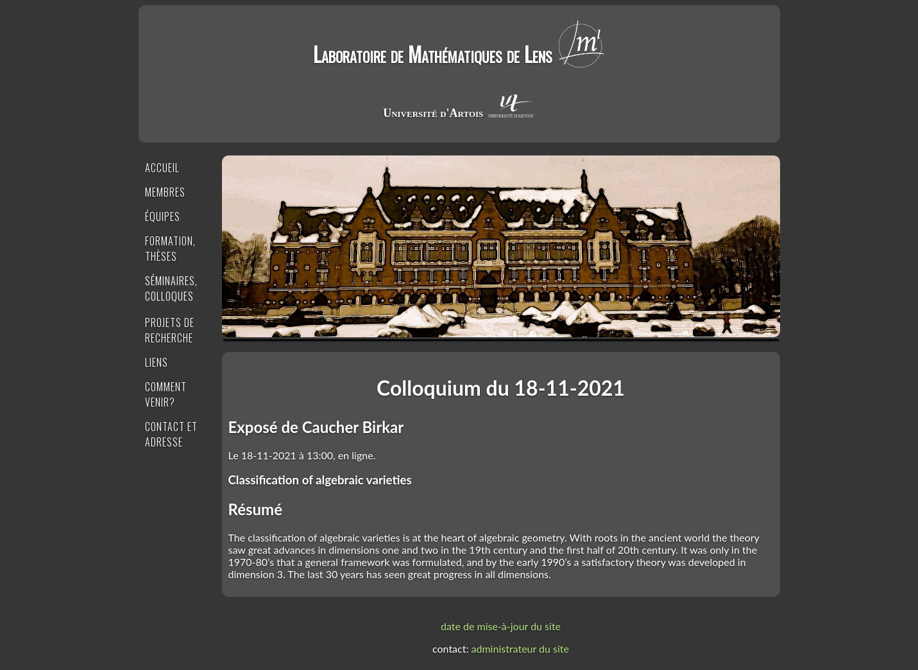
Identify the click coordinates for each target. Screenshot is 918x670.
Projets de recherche (169, 330)
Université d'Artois (433, 113)
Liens (156, 362)
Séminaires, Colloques (171, 288)
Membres (165, 192)
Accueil (162, 167)
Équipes (162, 216)
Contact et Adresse (171, 434)
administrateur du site (520, 648)
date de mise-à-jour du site (501, 626)
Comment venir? (166, 394)
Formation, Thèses (170, 248)
